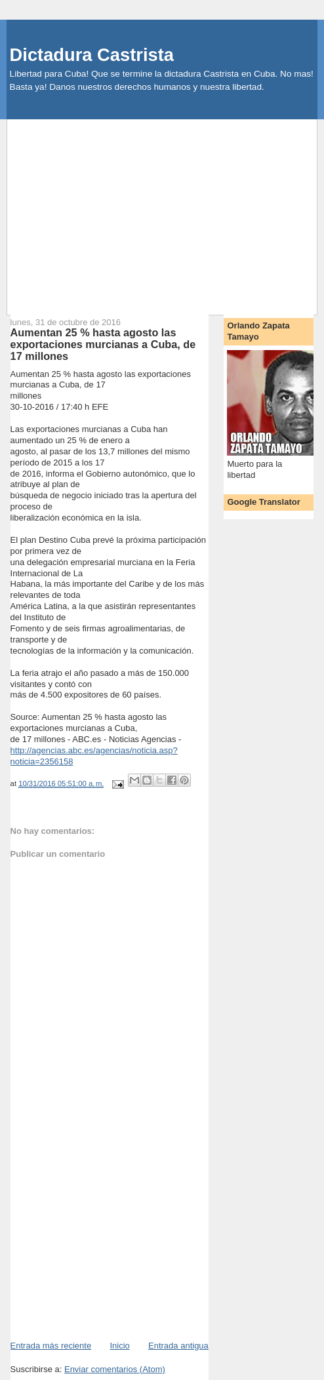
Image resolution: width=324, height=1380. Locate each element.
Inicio (119, 1345)
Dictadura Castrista (92, 55)
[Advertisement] (165, 211)
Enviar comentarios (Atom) (114, 1369)
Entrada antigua (178, 1345)
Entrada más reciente (51, 1345)
